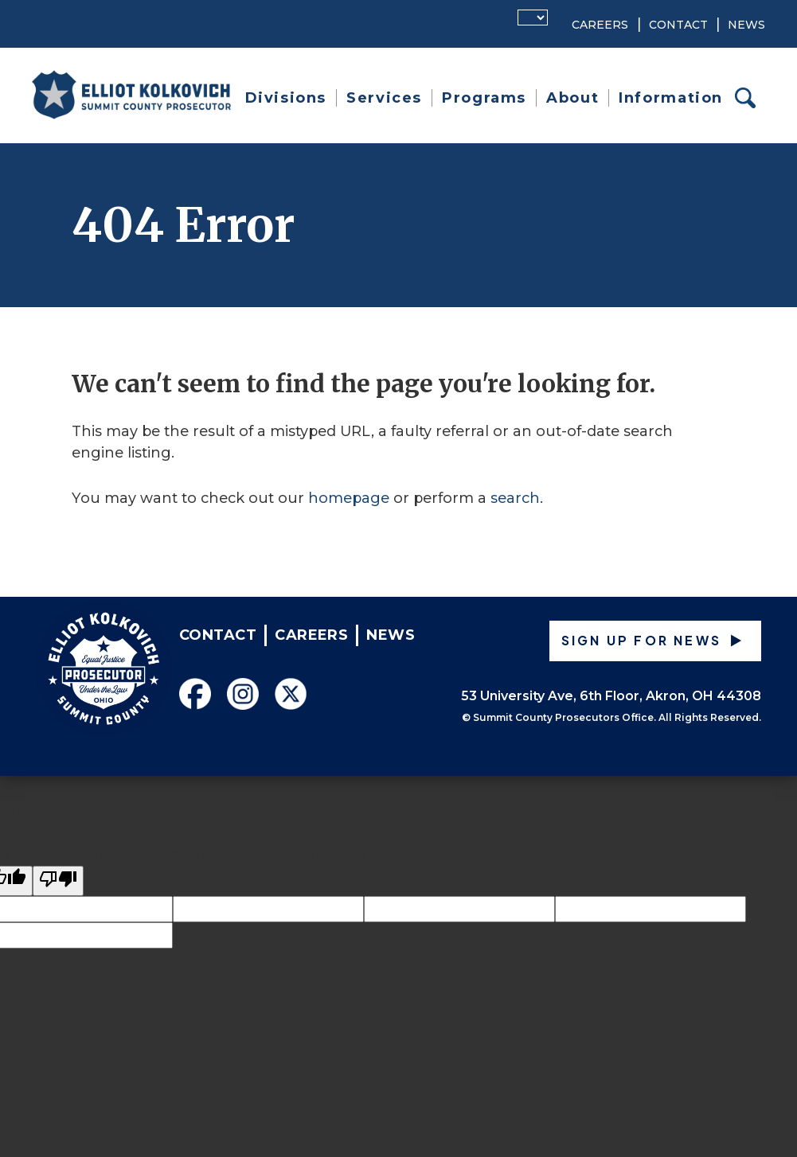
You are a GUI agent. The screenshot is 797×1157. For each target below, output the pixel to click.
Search (750, 98)
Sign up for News (641, 640)
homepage (348, 498)
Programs (484, 98)
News (746, 25)
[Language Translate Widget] (533, 17)
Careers (600, 25)
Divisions (286, 98)
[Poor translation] (58, 881)
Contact (678, 25)
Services (384, 98)
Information (671, 98)
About (572, 98)
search (515, 498)
